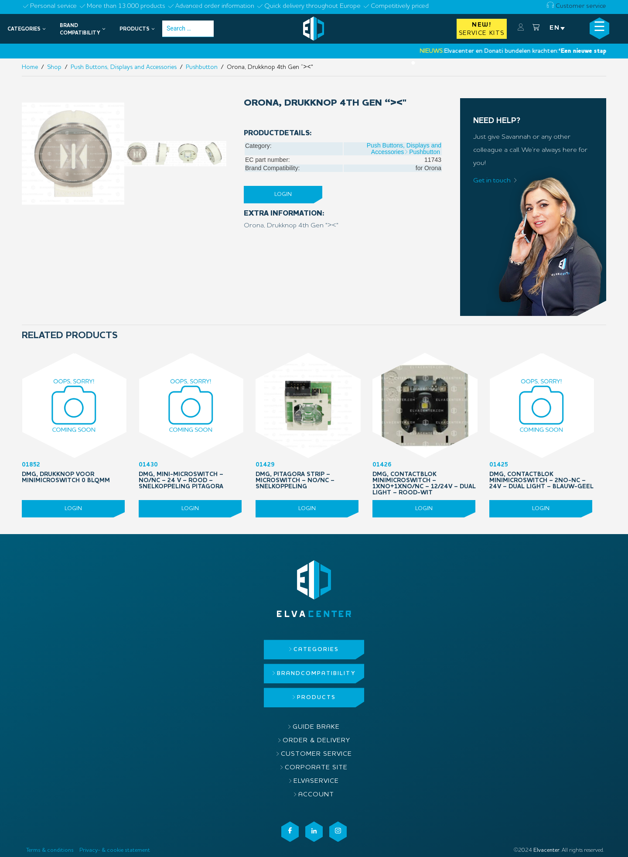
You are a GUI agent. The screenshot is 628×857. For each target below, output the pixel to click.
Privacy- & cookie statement (114, 850)
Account (316, 795)
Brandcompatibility (316, 673)
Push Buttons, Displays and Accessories (404, 148)
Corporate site (316, 767)
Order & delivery (316, 740)
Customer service (576, 6)
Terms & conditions (50, 850)
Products (316, 697)
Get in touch (492, 180)
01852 (74, 424)
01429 (308, 424)
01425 (541, 424)
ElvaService (316, 781)
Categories (316, 649)
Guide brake (316, 727)
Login (283, 194)
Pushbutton (424, 151)
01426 (425, 424)
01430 (191, 424)
